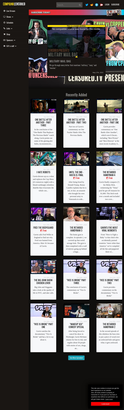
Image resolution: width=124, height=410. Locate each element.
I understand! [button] (105, 404)
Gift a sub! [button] (10, 46)
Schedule (8, 22)
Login (107, 4)
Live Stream (9, 11)
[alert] (76, 12)
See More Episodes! (76, 357)
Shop (7, 34)
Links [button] (8, 28)
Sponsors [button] (9, 40)
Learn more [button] (109, 399)
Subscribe (115, 4)
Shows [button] (8, 16)
